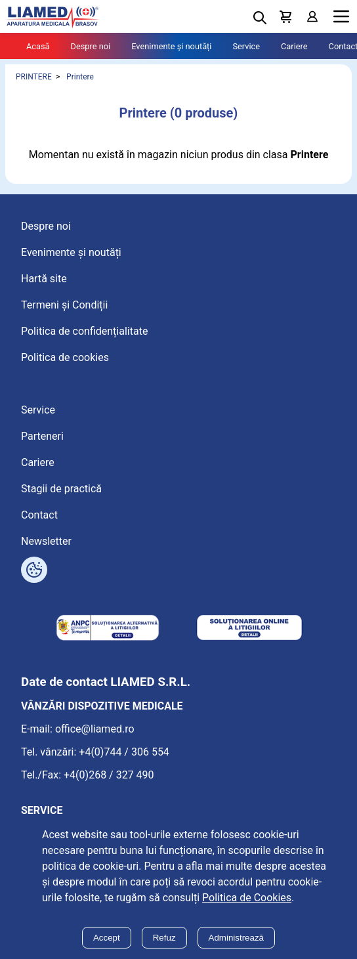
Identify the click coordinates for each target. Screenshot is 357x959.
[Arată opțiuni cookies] (34, 570)
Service (246, 46)
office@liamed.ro (95, 729)
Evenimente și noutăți (171, 46)
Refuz (164, 938)
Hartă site (44, 278)
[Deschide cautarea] (260, 18)
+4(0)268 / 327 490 (109, 775)
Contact (39, 515)
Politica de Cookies (246, 897)
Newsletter (46, 541)
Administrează (236, 938)
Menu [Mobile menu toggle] (341, 17)
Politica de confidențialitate (84, 331)
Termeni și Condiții (64, 305)
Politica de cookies (65, 357)
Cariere (294, 46)
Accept (106, 938)
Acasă (38, 46)
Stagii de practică (61, 488)
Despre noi (91, 46)
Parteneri (42, 436)
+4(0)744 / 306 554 (124, 752)
